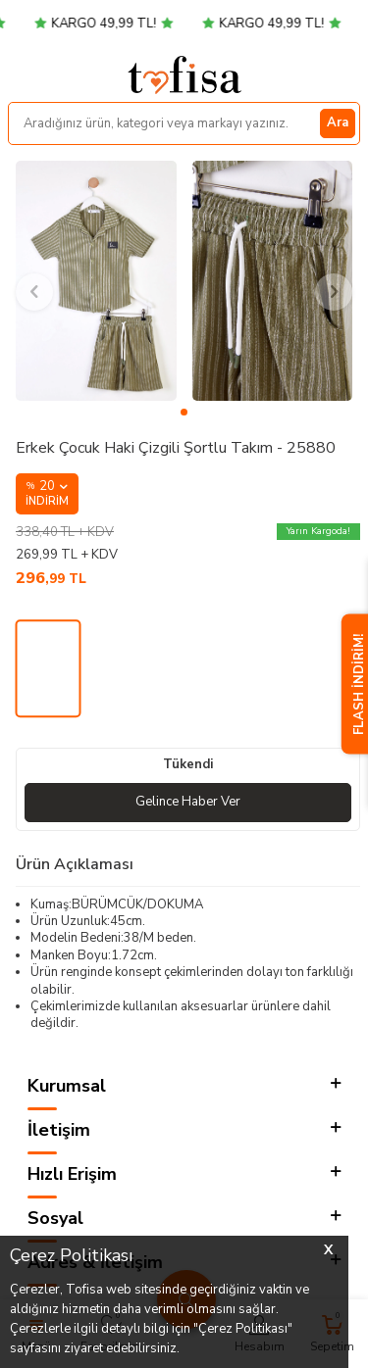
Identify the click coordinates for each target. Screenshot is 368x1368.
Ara (337, 122)
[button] (184, 412)
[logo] (184, 74)
